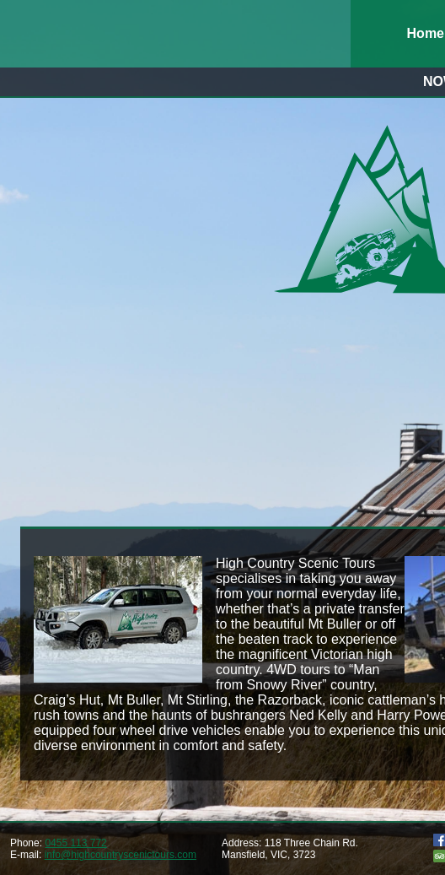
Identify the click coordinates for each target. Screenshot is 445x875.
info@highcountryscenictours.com (120, 855)
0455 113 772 (75, 843)
